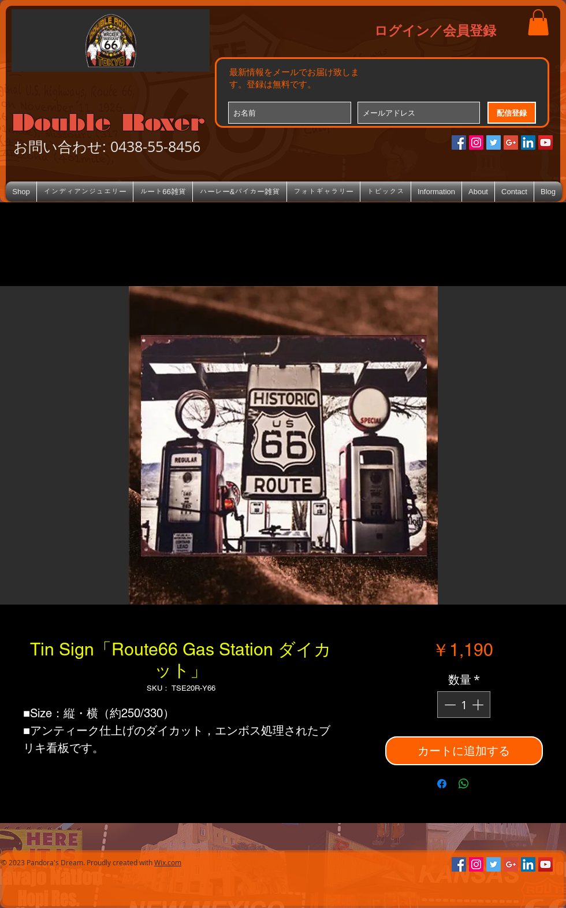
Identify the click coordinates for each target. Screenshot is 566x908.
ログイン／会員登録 (435, 30)
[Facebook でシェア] (442, 784)
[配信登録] (511, 113)
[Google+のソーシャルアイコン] (511, 142)
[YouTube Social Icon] (545, 142)
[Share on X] (486, 784)
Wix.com (167, 862)
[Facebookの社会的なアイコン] (459, 142)
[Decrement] (449, 704)
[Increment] (479, 704)
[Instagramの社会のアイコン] (476, 142)
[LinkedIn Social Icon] (528, 142)
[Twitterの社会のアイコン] (493, 142)
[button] (538, 22)
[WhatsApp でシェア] (464, 784)
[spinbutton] (464, 704)
